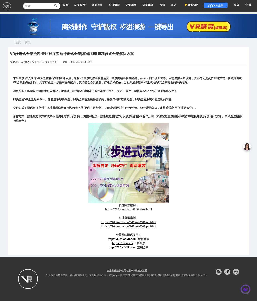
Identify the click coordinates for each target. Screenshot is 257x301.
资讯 (162, 5)
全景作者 (147, 5)
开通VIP (191, 5)
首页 (65, 5)
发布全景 (215, 6)
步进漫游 (114, 5)
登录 (236, 5)
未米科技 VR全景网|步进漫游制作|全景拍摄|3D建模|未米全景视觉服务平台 (168, 275)
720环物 (131, 5)
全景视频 (97, 5)
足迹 (174, 5)
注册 (248, 5)
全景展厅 (79, 5)
